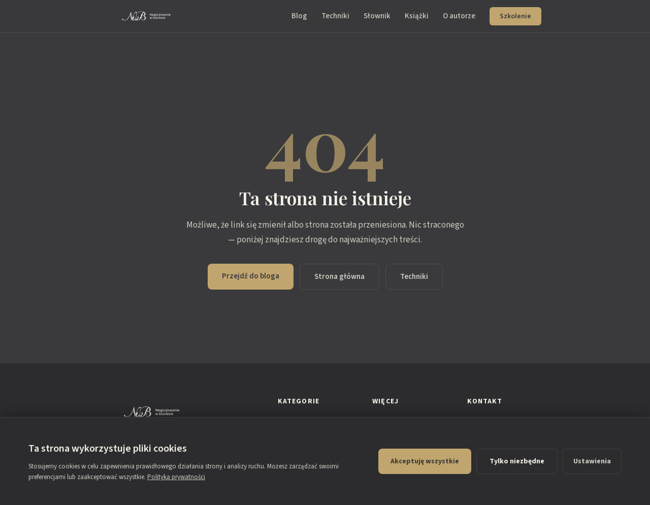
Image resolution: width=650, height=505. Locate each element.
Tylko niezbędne (517, 461)
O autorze (459, 16)
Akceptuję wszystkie (425, 461)
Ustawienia (592, 461)
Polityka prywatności (176, 477)
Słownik (377, 16)
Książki (417, 16)
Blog (299, 16)
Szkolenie (515, 16)
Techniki (335, 16)
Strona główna (339, 276)
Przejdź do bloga (250, 276)
